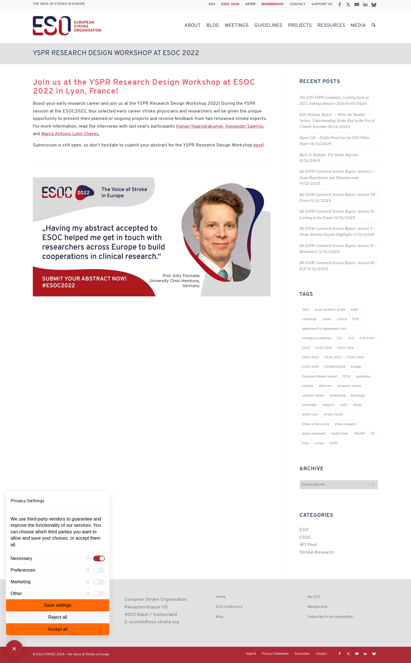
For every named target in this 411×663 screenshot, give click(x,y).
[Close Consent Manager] (14, 648)
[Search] (373, 26)
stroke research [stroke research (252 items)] (345, 424)
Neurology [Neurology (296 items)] (358, 395)
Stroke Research (316, 552)
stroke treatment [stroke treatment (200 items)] (314, 433)
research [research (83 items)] (328, 405)
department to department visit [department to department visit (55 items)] (324, 329)
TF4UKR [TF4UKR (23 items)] (359, 433)
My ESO (313, 597)
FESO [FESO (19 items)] (346, 376)
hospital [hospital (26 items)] (307, 386)
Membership (317, 607)
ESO (212, 4)
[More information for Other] (87, 593)
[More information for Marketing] (87, 581)
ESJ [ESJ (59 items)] (339, 338)
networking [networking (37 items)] (337, 395)
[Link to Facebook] (339, 4)
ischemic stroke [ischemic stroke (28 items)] (313, 395)
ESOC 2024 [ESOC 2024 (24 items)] (355, 357)
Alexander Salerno (244, 126)
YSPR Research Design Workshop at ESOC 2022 (116, 53)
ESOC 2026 (230, 4)
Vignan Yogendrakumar (199, 126)
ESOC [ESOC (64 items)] (306, 348)
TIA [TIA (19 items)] (372, 433)
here (258, 145)
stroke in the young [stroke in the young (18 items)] (315, 424)
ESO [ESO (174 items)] (351, 338)
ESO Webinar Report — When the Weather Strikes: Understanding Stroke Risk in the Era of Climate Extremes (336, 120)
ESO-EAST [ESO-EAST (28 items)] (367, 338)
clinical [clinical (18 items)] (342, 319)
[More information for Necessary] (87, 558)
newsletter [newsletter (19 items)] (309, 405)
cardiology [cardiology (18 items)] (309, 319)
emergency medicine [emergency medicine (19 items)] (316, 338)
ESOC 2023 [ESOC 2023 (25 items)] (333, 357)
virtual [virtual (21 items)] (319, 443)
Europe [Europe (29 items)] (356, 367)
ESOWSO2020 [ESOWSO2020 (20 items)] (335, 367)
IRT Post (308, 545)
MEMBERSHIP (272, 4)
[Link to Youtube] (356, 4)
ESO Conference (229, 607)
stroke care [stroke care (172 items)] (310, 414)
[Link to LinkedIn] (365, 4)
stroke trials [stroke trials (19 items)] (339, 433)
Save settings (57, 605)
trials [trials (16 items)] (305, 443)
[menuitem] (212, 4)
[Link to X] (348, 4)
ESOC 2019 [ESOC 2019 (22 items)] (345, 348)
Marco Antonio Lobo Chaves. (70, 134)
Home (220, 597)
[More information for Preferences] (87, 570)
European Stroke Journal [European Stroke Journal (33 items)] (319, 376)
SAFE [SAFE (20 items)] (344, 405)
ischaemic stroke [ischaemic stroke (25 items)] (349, 386)
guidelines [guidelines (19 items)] (363, 376)
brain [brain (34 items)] (354, 310)
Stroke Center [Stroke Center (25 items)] (333, 414)
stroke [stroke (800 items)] (357, 405)
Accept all (57, 629)
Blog (219, 617)
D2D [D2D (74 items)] (355, 319)
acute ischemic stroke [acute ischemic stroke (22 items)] (330, 310)
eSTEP (250, 4)
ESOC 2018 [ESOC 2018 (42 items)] (324, 348)
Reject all (57, 617)
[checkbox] (99, 558)
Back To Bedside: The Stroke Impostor (329, 155)
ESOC (305, 537)
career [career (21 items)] (326, 319)
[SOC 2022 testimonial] (152, 236)
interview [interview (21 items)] (325, 386)
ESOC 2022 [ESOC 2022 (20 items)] (310, 357)
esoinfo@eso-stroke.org (154, 622)
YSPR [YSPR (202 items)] (333, 443)
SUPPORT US (321, 4)
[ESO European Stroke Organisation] (68, 26)
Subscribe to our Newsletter (330, 617)
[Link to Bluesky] (374, 4)
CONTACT (297, 4)
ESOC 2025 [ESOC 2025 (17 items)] (310, 367)
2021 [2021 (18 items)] (305, 310)
